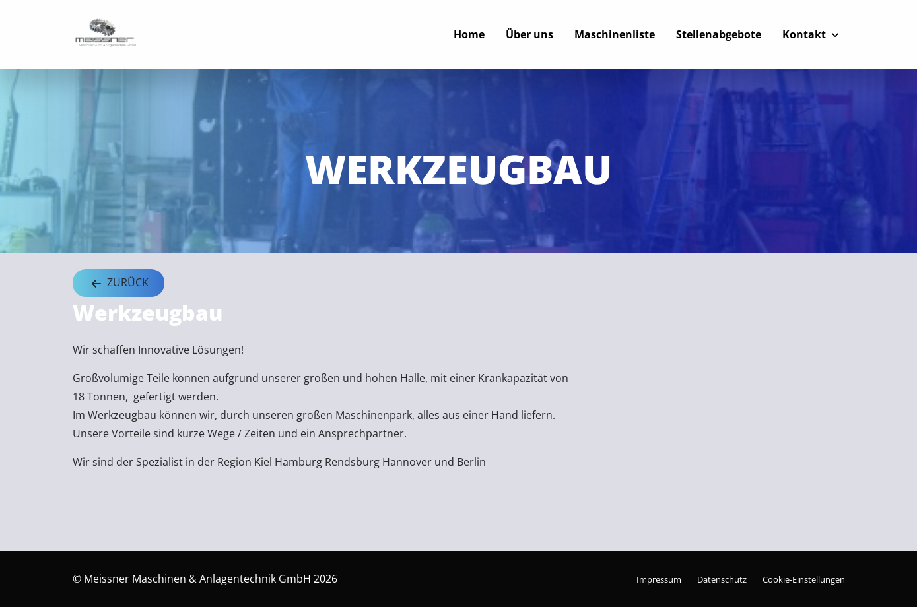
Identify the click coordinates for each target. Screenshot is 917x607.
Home (469, 34)
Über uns (529, 34)
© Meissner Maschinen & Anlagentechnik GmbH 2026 (205, 578)
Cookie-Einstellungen (804, 579)
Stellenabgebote (718, 34)
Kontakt (804, 34)
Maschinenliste (614, 34)
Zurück (118, 283)
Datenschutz (722, 579)
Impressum (658, 579)
